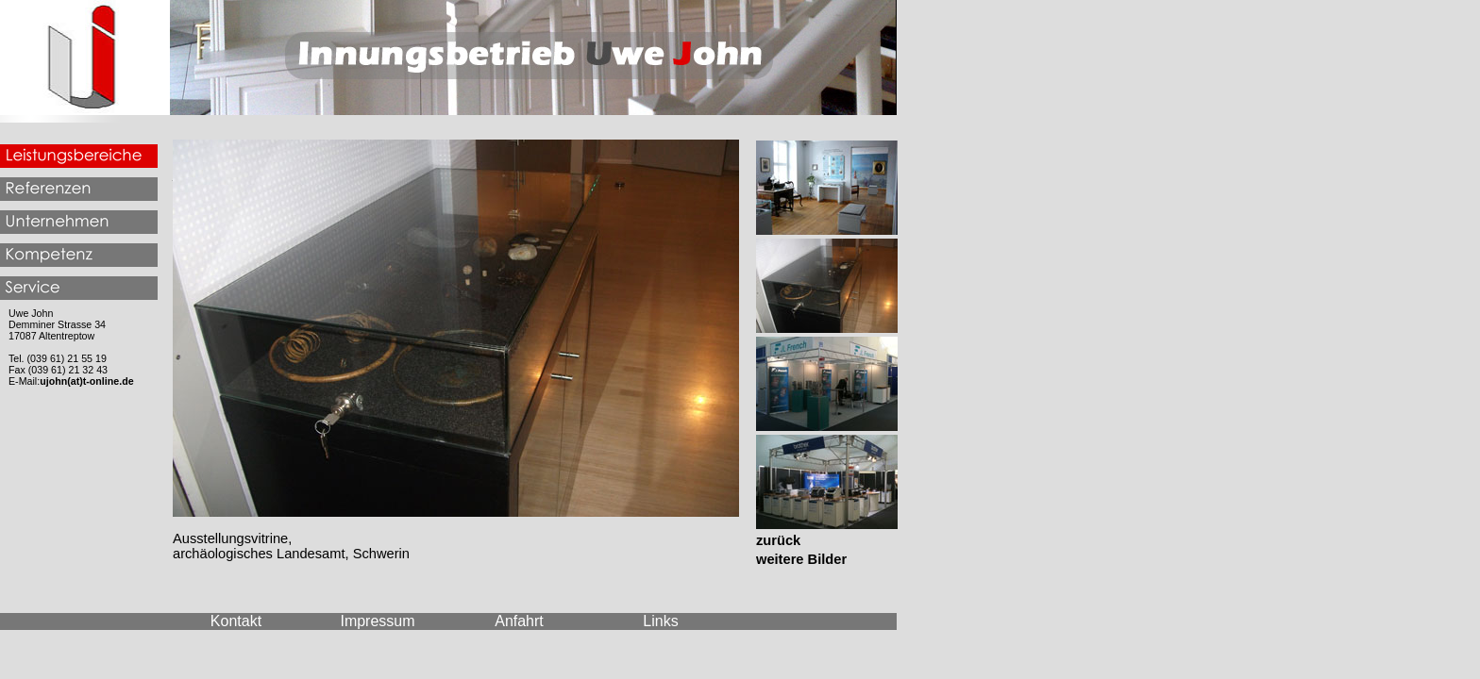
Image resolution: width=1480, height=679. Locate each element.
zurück (778, 540)
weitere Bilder (801, 559)
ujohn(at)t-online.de (86, 381)
